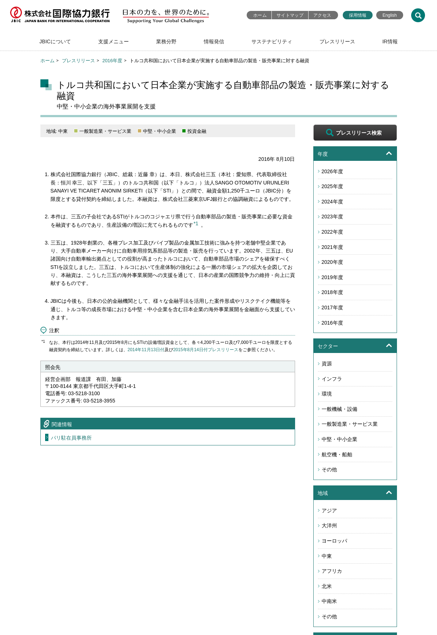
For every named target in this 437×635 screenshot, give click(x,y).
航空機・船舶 (337, 454)
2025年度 (332, 186)
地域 (323, 493)
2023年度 (332, 216)
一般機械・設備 (339, 409)
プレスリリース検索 (359, 133)
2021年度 (332, 247)
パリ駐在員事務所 (71, 438)
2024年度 (332, 202)
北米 (327, 586)
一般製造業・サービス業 (350, 424)
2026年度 (332, 171)
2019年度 (332, 277)
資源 (327, 363)
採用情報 (357, 15)
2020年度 (332, 262)
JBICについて (55, 41)
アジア (329, 510)
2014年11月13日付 (146, 349)
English (389, 15)
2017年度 (332, 307)
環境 (327, 394)
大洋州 (329, 525)
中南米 (329, 601)
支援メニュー (113, 41)
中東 (327, 556)
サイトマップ (290, 15)
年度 (323, 154)
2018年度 (332, 292)
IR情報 (390, 41)
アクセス (322, 15)
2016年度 (112, 60)
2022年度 (332, 232)
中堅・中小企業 (339, 439)
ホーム (260, 15)
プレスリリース (337, 41)
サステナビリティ (271, 41)
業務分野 (166, 41)
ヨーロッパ (334, 541)
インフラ (332, 379)
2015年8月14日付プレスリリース (205, 349)
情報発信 (214, 41)
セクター (328, 346)
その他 (329, 469)
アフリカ (332, 571)
